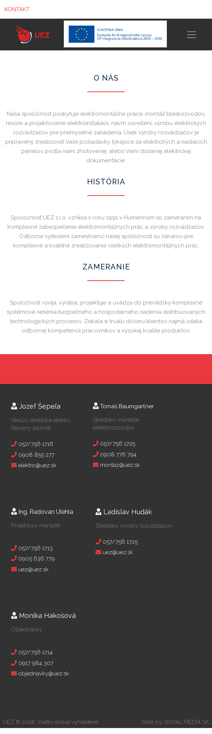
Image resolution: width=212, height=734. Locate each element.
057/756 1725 (117, 443)
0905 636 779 (36, 558)
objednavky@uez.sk (43, 673)
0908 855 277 (35, 455)
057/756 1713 (35, 548)
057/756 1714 (35, 652)
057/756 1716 (35, 444)
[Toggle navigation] (196, 35)
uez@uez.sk (33, 569)
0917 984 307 (35, 663)
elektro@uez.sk (36, 465)
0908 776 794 (118, 454)
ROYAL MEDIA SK (187, 722)
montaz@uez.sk (119, 465)
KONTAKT (16, 9)
